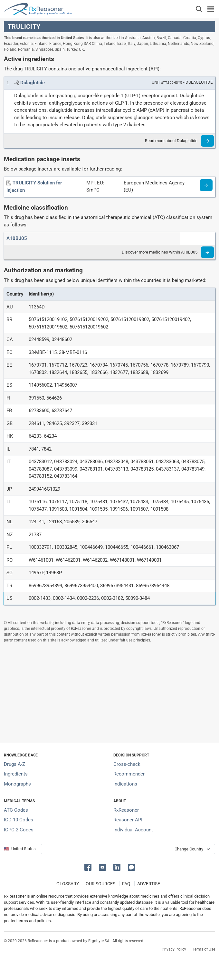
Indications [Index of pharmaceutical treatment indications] (125, 784)
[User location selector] (128, 849)
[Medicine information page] (206, 185)
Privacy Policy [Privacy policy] (174, 949)
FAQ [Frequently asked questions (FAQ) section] (126, 883)
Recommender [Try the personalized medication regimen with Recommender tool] (129, 774)
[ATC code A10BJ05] (16, 238)
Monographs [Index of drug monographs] (17, 784)
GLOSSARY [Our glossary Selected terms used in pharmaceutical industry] (67, 883)
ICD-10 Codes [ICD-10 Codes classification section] (18, 820)
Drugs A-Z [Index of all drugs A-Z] (14, 764)
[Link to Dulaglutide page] (32, 83)
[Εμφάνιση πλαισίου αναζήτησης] (199, 9)
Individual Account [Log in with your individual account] (133, 830)
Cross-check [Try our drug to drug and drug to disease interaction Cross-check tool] (126, 764)
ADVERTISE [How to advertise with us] (148, 883)
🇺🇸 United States (20, 848)
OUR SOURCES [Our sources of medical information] (100, 883)
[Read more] (207, 141)
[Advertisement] (109, 693)
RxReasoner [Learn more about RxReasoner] (126, 810)
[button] (89, 866)
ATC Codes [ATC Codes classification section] (16, 810)
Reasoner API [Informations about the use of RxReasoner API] (127, 820)
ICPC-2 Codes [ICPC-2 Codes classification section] (18, 830)
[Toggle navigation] (210, 9)
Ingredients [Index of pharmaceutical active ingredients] (16, 774)
